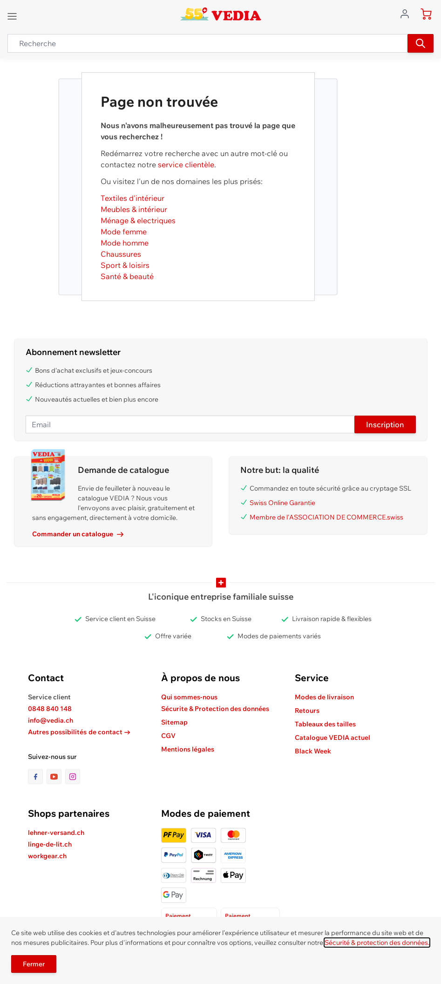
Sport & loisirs (125, 265)
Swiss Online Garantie (282, 503)
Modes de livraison (324, 697)
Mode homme (125, 242)
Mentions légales (187, 749)
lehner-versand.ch (56, 832)
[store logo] (220, 13)
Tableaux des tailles (325, 724)
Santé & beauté (127, 276)
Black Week (313, 751)
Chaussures (121, 254)
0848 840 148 (50, 708)
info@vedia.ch (50, 720)
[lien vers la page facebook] (37, 776)
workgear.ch (47, 856)
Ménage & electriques (138, 220)
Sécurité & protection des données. (377, 942)
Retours (307, 710)
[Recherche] (420, 43)
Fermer (34, 964)
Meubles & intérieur (134, 209)
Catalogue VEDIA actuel (332, 737)
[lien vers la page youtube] (56, 776)
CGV (168, 735)
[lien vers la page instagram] (72, 776)
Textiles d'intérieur (132, 198)
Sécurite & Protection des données (215, 708)
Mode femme (124, 231)
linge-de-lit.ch (50, 844)
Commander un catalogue (77, 534)
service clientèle (186, 164)
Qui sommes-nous (189, 697)
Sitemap (174, 722)
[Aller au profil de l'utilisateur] (407, 13)
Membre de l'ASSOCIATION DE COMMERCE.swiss (326, 517)
